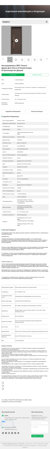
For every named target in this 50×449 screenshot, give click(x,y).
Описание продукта (37, 111)
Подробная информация (13, 111)
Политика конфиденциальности (9, 443)
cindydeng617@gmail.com (11, 429)
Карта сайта (21, 443)
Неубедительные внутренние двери (11, 401)
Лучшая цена (13, 74)
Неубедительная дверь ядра (23, 399)
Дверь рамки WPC (10, 399)
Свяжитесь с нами (37, 436)
